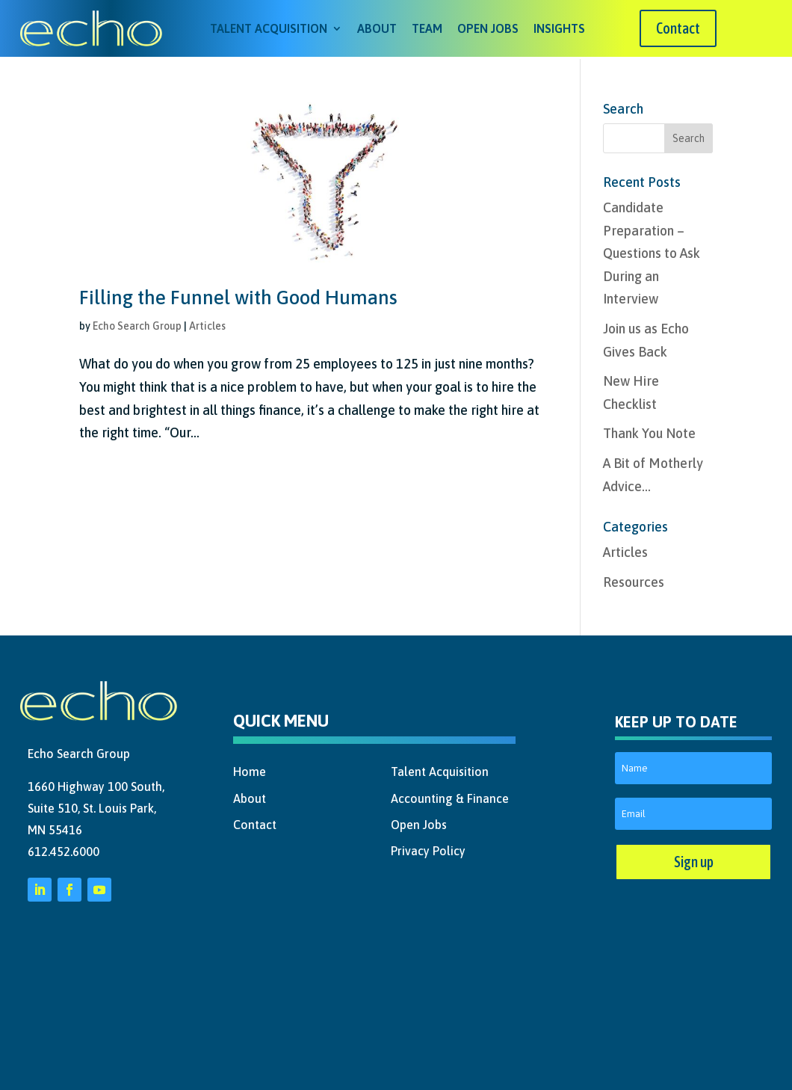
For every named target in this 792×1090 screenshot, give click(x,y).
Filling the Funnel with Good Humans (238, 295)
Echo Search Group (137, 324)
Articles (207, 324)
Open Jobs (488, 28)
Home (249, 769)
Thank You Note (649, 431)
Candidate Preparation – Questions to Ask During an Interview (651, 250)
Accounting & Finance (450, 796)
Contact (678, 28)
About (377, 28)
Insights (559, 28)
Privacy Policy (428, 848)
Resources (633, 580)
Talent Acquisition (268, 28)
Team (427, 28)
